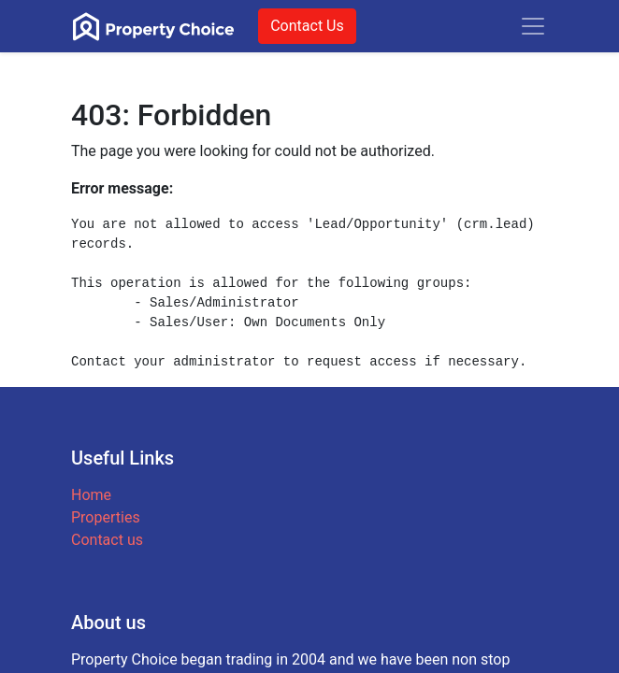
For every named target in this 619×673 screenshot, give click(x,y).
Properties (105, 517)
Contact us (107, 540)
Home (91, 495)
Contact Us (307, 26)
